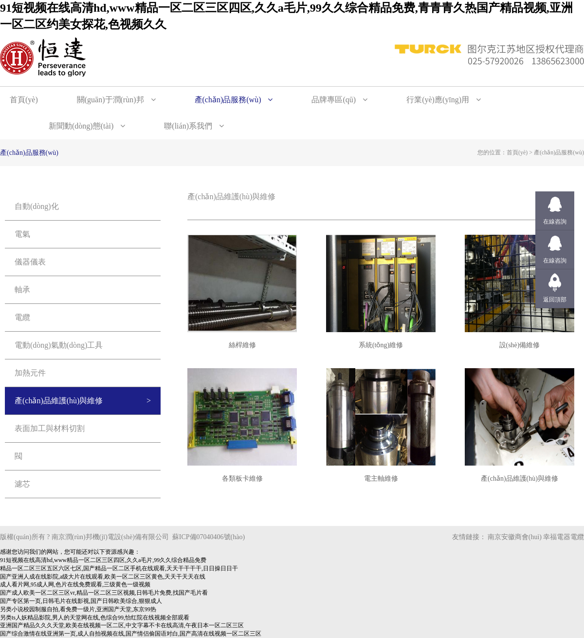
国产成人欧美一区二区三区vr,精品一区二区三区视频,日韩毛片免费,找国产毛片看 (104, 592)
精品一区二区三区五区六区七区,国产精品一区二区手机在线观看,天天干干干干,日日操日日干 (119, 568)
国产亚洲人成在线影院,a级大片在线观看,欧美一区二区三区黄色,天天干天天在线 (102, 576)
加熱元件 (30, 373)
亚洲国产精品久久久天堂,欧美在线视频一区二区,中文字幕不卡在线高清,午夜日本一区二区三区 (122, 625)
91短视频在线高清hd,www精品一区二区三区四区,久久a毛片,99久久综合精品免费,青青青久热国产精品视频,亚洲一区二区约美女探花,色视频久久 (286, 16)
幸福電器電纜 (563, 537)
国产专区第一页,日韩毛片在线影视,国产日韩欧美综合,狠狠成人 (81, 601)
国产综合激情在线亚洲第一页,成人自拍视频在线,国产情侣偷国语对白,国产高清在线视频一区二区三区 (130, 633)
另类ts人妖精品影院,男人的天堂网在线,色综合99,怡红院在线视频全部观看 (94, 617)
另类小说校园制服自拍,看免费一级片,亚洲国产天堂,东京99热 (78, 609)
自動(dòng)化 (37, 206)
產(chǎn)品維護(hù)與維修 (59, 400)
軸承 (22, 289)
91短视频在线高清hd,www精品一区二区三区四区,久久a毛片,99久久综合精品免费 (103, 560)
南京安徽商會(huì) (515, 537)
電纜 (22, 317)
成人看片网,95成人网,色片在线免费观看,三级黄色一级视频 (75, 584)
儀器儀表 (30, 262)
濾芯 (22, 484)
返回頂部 (554, 299)
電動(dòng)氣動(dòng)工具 (59, 345)
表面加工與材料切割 (50, 428)
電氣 (22, 234)
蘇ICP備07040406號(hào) (208, 537)
